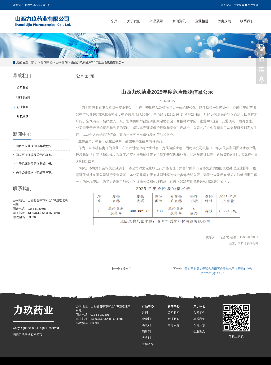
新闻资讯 (179, 21)
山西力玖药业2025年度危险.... (35, 146)
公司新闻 (62, 62)
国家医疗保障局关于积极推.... (35, 154)
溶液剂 (146, 337)
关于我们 (133, 21)
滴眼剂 (146, 325)
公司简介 (199, 312)
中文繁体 (253, 5)
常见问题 (23, 116)
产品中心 (148, 306)
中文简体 (239, 5)
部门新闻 (24, 97)
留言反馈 (224, 21)
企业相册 (201, 21)
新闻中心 (47, 62)
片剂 (145, 312)
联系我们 (247, 21)
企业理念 (199, 331)
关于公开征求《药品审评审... (35, 172)
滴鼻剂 (146, 331)
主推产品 (148, 344)
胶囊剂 (146, 319)
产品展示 (156, 21)
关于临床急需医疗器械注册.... (35, 163)
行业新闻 (23, 107)
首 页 (114, 21)
